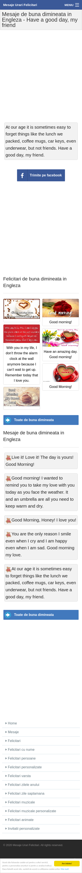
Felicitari (13, 741)
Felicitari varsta (18, 776)
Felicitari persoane (21, 758)
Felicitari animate (19, 820)
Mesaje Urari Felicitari (20, 5)
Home (11, 723)
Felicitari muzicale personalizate (31, 811)
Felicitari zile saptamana (25, 793)
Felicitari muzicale (20, 802)
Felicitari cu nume (20, 749)
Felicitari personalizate (24, 767)
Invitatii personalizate (23, 828)
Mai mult (65, 869)
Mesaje (12, 732)
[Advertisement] (41, 76)
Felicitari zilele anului (22, 785)
